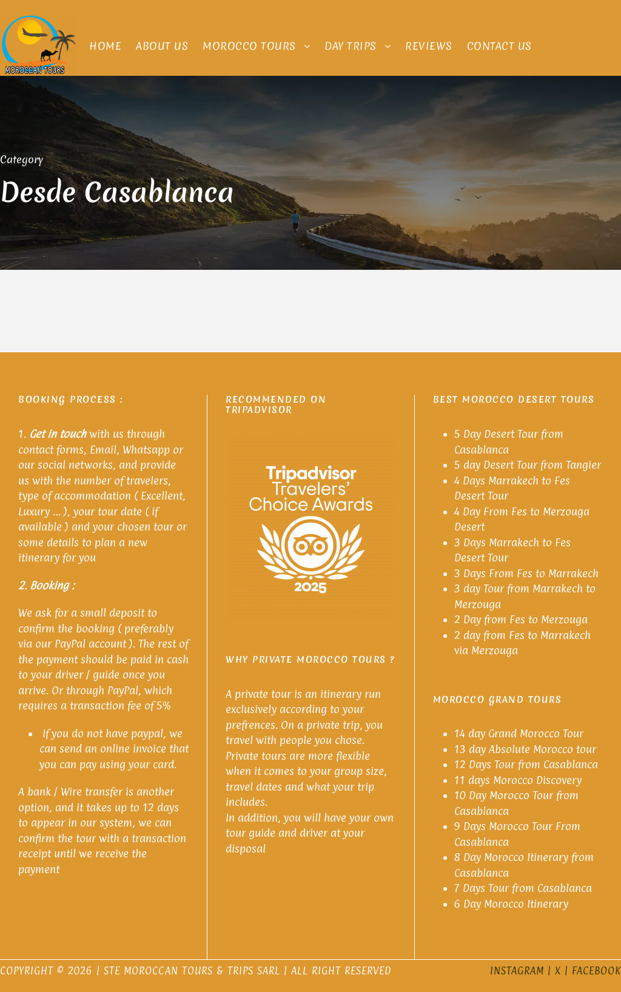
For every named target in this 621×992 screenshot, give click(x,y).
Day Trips (350, 46)
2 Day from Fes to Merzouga (521, 619)
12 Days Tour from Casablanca (526, 764)
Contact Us (499, 46)
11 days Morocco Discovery (518, 780)
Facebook (596, 971)
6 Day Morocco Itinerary (511, 903)
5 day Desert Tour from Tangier (527, 464)
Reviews (428, 46)
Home (105, 46)
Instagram (517, 971)
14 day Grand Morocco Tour (518, 733)
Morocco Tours (249, 46)
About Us (162, 46)
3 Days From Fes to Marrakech (528, 573)
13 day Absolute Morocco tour (525, 749)
